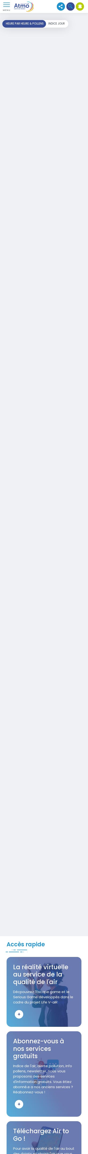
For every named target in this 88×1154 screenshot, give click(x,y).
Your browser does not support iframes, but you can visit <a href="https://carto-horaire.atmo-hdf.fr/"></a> (44, 474)
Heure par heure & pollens (25, 23)
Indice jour (56, 23)
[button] (70, 6)
